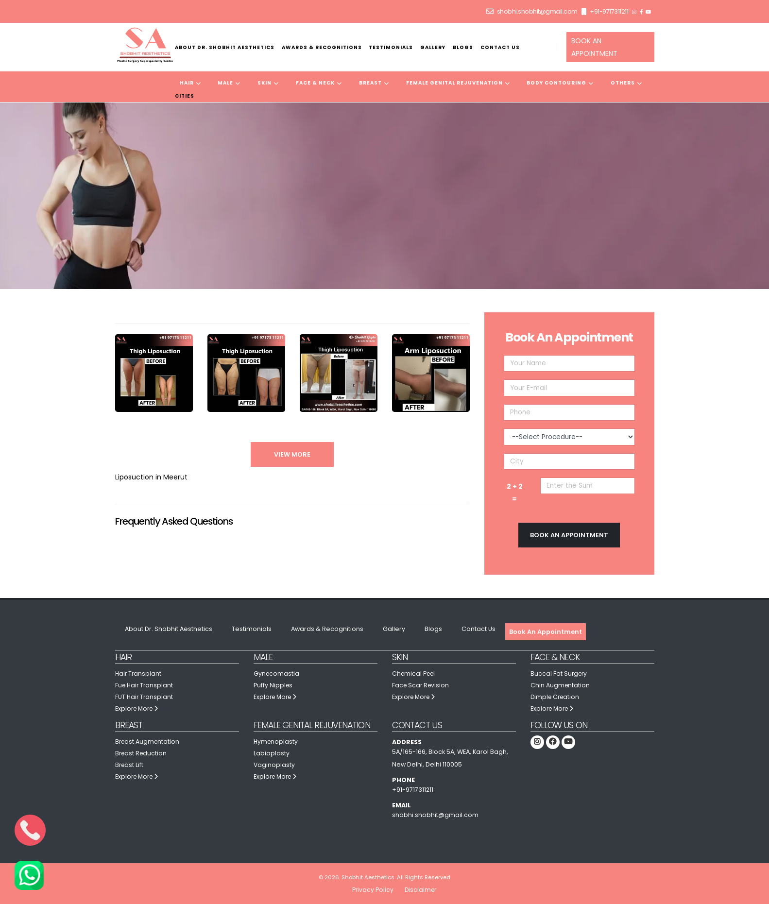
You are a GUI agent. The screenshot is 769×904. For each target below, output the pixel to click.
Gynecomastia (277, 673)
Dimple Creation (556, 697)
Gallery (432, 47)
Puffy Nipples (273, 685)
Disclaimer (421, 890)
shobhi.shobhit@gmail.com (537, 11)
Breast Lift (130, 765)
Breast (374, 82)
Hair (190, 82)
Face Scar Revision (421, 685)
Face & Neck (319, 82)
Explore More (138, 708)
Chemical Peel (415, 673)
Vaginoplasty (274, 765)
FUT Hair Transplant (144, 697)
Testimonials (391, 47)
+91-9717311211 (609, 11)
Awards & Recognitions (322, 47)
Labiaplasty (272, 753)
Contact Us (500, 47)
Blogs (463, 47)
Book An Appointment (545, 632)
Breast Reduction (142, 753)
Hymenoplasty (276, 741)
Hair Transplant (139, 673)
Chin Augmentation (560, 685)
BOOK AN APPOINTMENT (594, 47)
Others (626, 82)
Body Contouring (560, 82)
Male (229, 82)
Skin (268, 82)
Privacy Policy (372, 890)
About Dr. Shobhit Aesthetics (224, 47)
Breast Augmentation (148, 741)
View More (292, 454)
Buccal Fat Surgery (559, 673)
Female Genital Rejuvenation (458, 82)
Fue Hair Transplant (145, 685)
